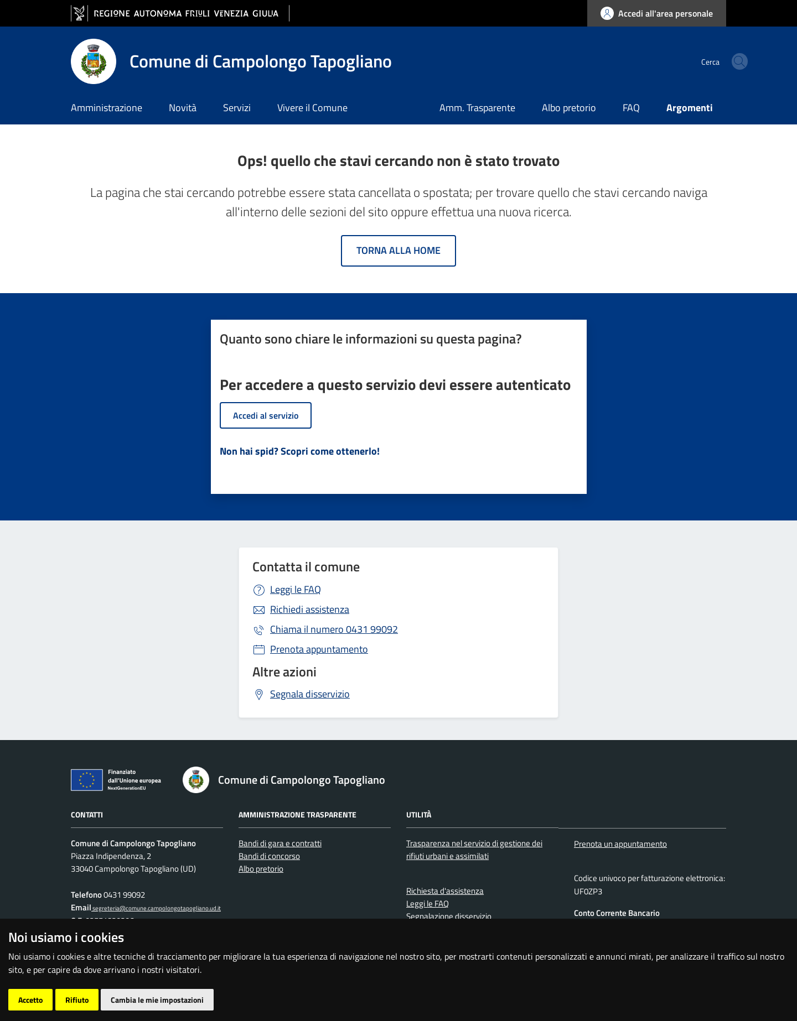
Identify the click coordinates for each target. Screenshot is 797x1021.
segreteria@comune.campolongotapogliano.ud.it (156, 908)
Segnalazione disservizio (448, 916)
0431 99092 (334, 629)
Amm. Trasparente (477, 107)
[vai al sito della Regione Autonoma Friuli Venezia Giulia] (180, 13)
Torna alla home (398, 250)
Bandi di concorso (269, 856)
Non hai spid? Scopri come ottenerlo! (300, 451)
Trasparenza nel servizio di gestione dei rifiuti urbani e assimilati (474, 849)
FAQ (631, 107)
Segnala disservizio (310, 693)
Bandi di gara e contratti (280, 843)
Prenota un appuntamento (620, 843)
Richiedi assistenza (309, 609)
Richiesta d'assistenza (445, 890)
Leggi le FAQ (295, 589)
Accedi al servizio (265, 415)
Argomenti (689, 107)
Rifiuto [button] (77, 1000)
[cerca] (713, 61)
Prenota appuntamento (319, 649)
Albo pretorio (569, 107)
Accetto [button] (30, 1000)
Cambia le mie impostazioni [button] (157, 1000)
